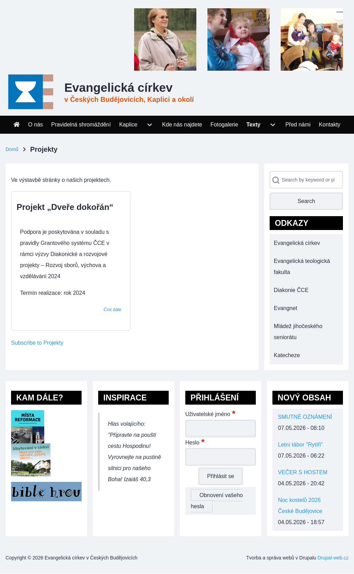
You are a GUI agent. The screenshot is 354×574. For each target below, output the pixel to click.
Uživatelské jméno (207, 414)
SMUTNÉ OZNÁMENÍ (305, 417)
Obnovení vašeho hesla (217, 500)
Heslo (192, 442)
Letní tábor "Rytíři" (300, 445)
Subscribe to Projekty (37, 343)
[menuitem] (16, 125)
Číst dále (112, 309)
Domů (12, 149)
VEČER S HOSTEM (302, 472)
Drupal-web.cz (333, 557)
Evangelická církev (118, 87)
